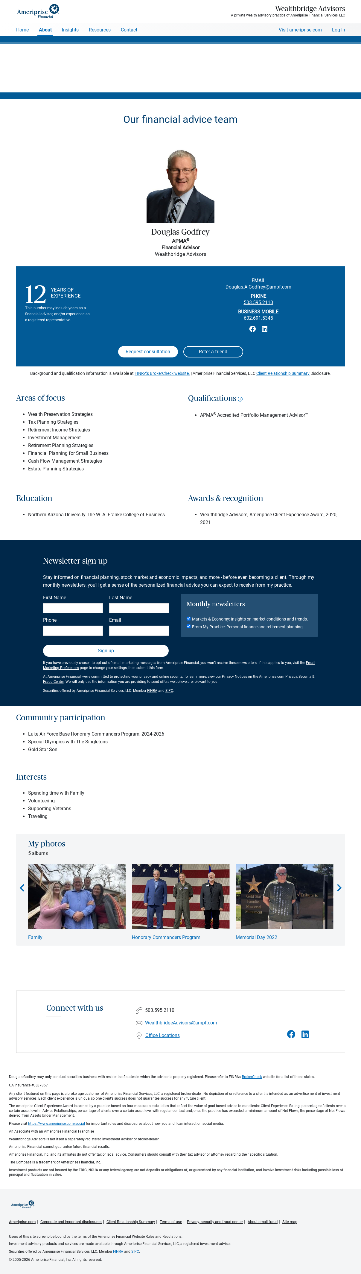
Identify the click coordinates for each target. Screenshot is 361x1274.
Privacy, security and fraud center (215, 1221)
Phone (50, 620)
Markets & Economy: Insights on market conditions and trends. (250, 619)
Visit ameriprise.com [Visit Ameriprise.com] (300, 30)
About (45, 30)
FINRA (152, 691)
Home (22, 30)
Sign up (106, 650)
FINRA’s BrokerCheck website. (162, 373)
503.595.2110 (258, 302)
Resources (100, 30)
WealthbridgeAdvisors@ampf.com (181, 1023)
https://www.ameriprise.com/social (56, 1123)
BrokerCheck (252, 1077)
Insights (70, 30)
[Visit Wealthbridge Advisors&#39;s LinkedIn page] (305, 1034)
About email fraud (263, 1221)
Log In (338, 30)
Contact (129, 30)
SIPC (169, 691)
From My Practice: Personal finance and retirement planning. (248, 626)
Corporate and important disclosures (71, 1221)
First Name (54, 597)
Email (115, 620)
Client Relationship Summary (283, 373)
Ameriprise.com (22, 1221)
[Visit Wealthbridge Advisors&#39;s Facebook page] (291, 1034)
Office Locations (162, 1035)
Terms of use (171, 1221)
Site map (289, 1221)
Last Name (120, 597)
